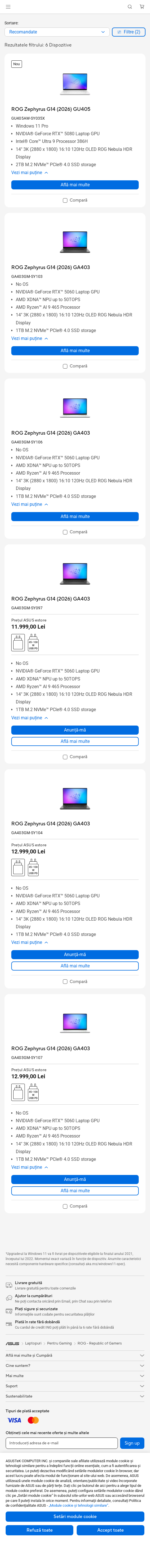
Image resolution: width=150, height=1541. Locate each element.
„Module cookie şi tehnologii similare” (78, 1505)
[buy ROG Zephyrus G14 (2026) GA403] (50, 267)
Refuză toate (40, 1530)
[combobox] (57, 32)
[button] (8, 6)
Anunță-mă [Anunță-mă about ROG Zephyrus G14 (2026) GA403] (75, 730)
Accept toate (110, 1530)
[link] (75, 7)
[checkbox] (75, 200)
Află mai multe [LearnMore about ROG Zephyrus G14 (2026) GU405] (75, 184)
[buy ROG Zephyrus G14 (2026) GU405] (51, 109)
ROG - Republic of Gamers (100, 1343)
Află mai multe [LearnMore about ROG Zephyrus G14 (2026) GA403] (75, 350)
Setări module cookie (75, 1516)
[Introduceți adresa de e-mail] (62, 1443)
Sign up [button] (132, 1443)
